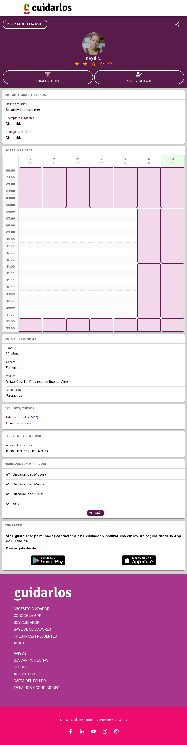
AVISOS (20, 653)
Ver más (95, 513)
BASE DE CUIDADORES (32, 629)
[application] (30, 187)
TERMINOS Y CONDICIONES (36, 688)
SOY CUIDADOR (26, 622)
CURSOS (21, 667)
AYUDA (19, 643)
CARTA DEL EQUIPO (30, 681)
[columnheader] (30, 161)
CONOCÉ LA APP (27, 616)
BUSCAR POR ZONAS (31, 660)
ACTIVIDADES (25, 674)
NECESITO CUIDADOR (31, 609)
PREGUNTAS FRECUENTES (35, 636)
